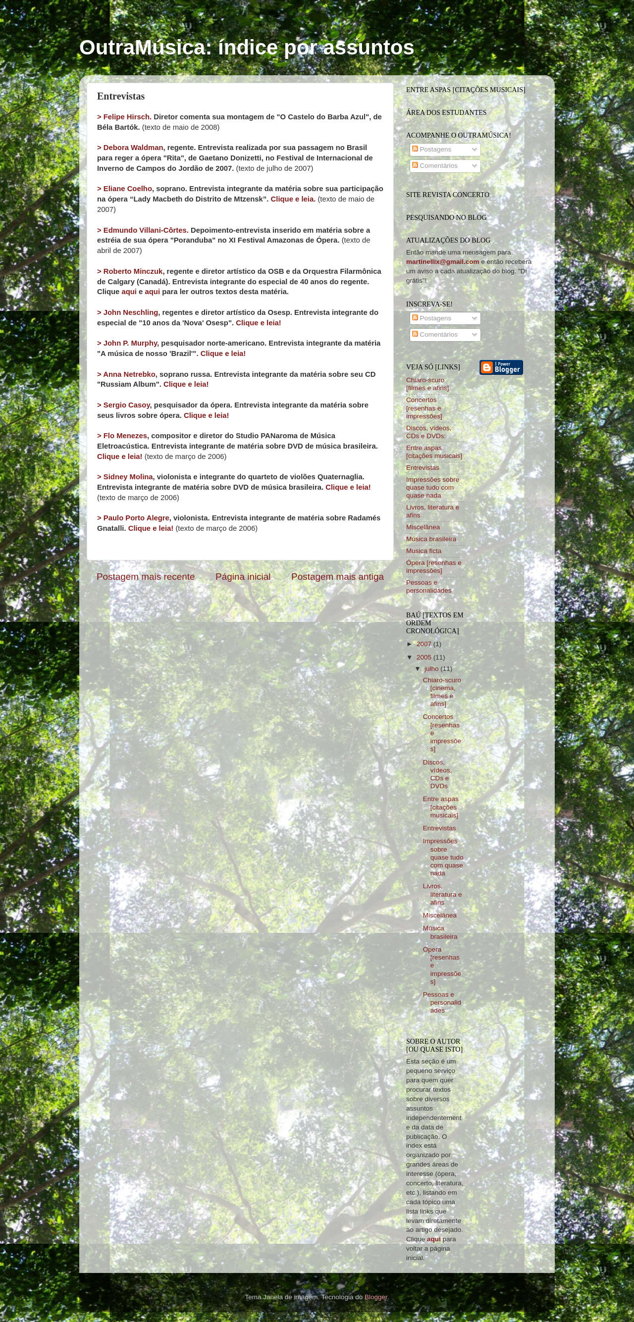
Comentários (435, 165)
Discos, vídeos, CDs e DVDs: (429, 432)
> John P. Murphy (127, 343)
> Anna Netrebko (126, 374)
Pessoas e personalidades (429, 586)
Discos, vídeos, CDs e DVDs (437, 774)
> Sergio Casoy (123, 405)
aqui (129, 292)
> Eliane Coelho (124, 189)
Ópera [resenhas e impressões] (434, 566)
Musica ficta (423, 551)
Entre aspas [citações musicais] (434, 451)
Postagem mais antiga (337, 576)
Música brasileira (431, 539)
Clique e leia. (293, 199)
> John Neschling (127, 312)
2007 (425, 644)
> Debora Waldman (130, 148)
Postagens (432, 149)
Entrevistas (422, 467)
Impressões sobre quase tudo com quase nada (432, 487)
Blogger (376, 1297)
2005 (425, 657)
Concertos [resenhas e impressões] (424, 407)
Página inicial (242, 576)
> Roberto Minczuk (129, 271)
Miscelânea (423, 527)
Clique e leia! (258, 323)
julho (432, 668)
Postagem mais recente (146, 576)
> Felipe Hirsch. (124, 117)
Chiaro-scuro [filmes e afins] (427, 384)
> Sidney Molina (125, 477)
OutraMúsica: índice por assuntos (247, 47)
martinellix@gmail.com (442, 261)
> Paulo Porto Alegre (133, 518)
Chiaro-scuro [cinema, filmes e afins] (442, 692)
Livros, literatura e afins (442, 894)
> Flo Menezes (122, 436)
